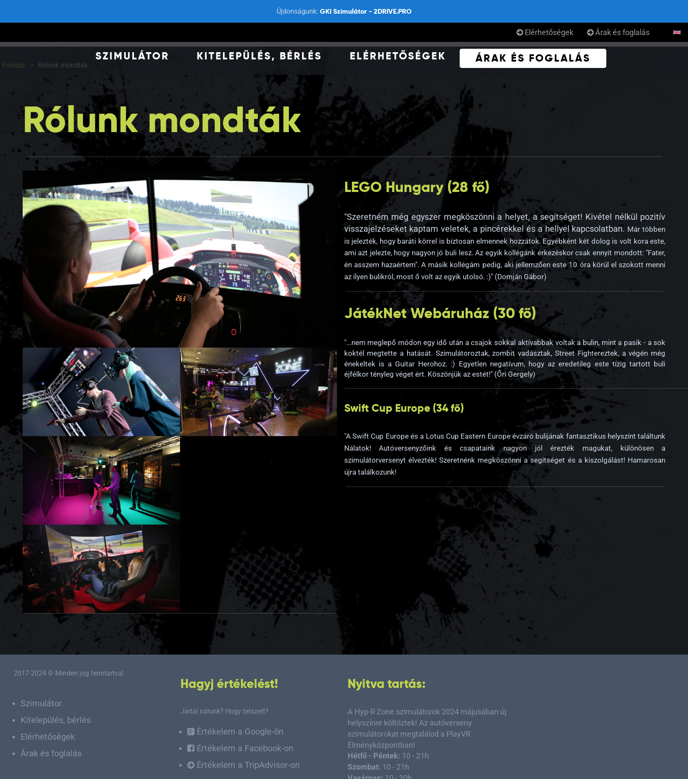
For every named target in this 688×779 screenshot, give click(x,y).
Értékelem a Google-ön (235, 732)
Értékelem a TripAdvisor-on (243, 765)
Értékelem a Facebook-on (240, 748)
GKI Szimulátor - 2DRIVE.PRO (366, 11)
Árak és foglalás (618, 32)
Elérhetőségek (545, 32)
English (677, 32)
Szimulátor (132, 55)
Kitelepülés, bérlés (259, 55)
